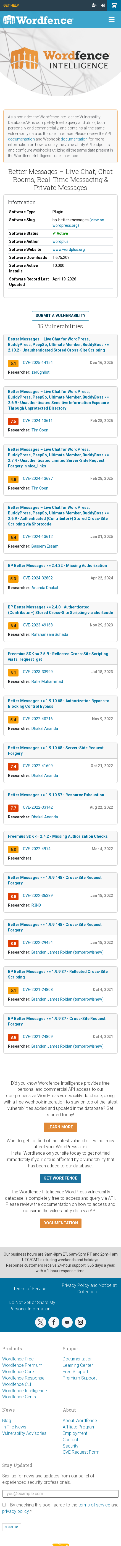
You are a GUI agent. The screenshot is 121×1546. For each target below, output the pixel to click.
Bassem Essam (45, 546)
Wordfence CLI (16, 1384)
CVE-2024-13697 (38, 478)
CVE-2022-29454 (38, 942)
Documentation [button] (60, 1223)
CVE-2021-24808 (38, 989)
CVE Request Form (81, 1452)
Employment (75, 1433)
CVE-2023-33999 (38, 672)
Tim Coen (39, 430)
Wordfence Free (18, 1359)
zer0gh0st (40, 372)
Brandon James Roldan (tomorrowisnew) (67, 952)
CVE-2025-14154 (38, 362)
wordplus (60, 241)
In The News (14, 1427)
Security (70, 1446)
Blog (6, 1420)
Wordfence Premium (22, 1365)
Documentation (78, 1359)
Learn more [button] (60, 1127)
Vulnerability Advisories (24, 1433)
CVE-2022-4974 (37, 849)
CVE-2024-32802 (38, 578)
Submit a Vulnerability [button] (60, 315)
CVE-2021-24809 (38, 1036)
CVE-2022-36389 (38, 895)
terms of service (94, 1505)
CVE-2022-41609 (38, 766)
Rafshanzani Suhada (49, 634)
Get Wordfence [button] (60, 1178)
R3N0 (36, 905)
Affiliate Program (79, 1427)
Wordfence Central (20, 1396)
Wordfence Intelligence (24, 1390)
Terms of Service (29, 1288)
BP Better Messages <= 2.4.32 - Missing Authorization (57, 565)
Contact (70, 1439)
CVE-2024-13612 (38, 536)
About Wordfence (80, 1420)
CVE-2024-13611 (38, 420)
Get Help (11, 5)
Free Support (75, 1371)
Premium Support (80, 1378)
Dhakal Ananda (44, 728)
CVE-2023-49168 (38, 625)
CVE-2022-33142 (38, 807)
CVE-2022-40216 (38, 719)
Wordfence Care (18, 1371)
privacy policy (15, 1511)
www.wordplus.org (68, 249)
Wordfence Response (23, 1378)
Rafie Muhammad (47, 681)
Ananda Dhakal (44, 587)
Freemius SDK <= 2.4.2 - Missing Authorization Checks (58, 836)
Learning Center (78, 1365)
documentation (21, 139)
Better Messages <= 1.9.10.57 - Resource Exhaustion (56, 795)
